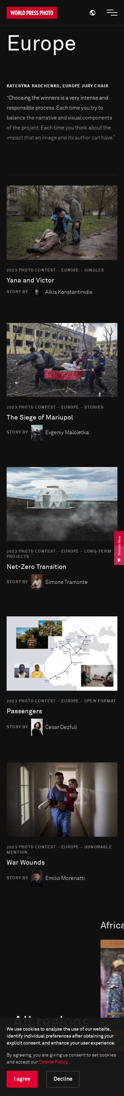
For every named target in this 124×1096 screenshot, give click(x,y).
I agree (22, 1079)
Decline (63, 1079)
